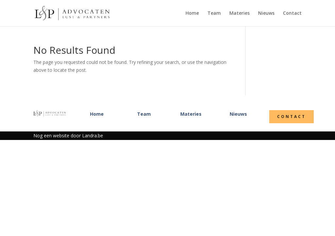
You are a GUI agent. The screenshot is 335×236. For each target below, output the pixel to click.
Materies (239, 13)
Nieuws (266, 13)
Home (192, 13)
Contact (292, 13)
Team (214, 13)
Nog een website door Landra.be (68, 135)
